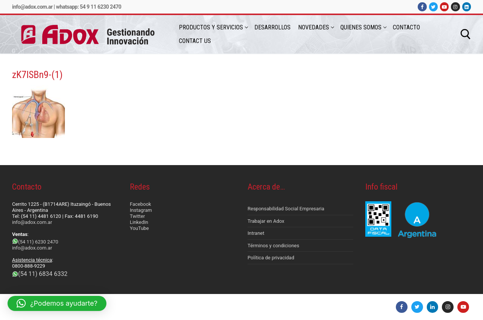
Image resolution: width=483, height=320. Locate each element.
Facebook (140, 204)
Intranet (256, 233)
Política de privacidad (271, 257)
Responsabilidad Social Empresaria (286, 208)
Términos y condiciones (273, 245)
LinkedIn (139, 222)
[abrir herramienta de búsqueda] (465, 34)
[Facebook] (422, 6)
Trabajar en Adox (266, 221)
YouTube (139, 228)
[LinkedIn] (466, 6)
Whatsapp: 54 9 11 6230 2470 (88, 7)
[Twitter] (433, 6)
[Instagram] (455, 6)
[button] (57, 303)
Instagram (141, 210)
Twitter (137, 216)
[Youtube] (444, 6)
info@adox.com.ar (32, 7)
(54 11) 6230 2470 (38, 242)
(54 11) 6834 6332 (43, 273)
